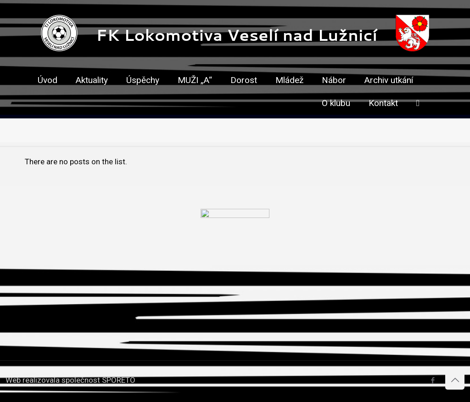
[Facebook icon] (432, 380)
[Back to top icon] (454, 380)
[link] (243, 96)
